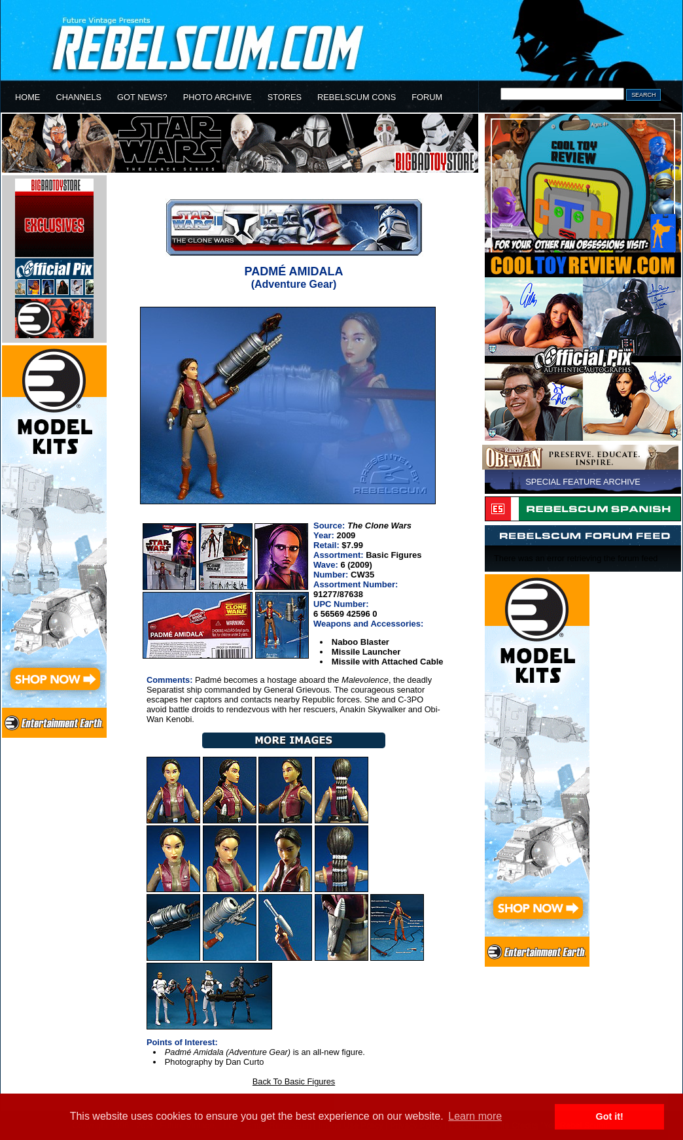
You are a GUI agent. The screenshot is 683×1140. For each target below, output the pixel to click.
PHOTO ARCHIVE (217, 97)
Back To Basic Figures (294, 1081)
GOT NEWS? (142, 97)
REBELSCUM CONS (356, 97)
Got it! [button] (609, 1116)
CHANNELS (78, 97)
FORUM (427, 97)
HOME (27, 97)
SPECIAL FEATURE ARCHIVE (582, 482)
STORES (285, 97)
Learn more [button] (475, 1116)
